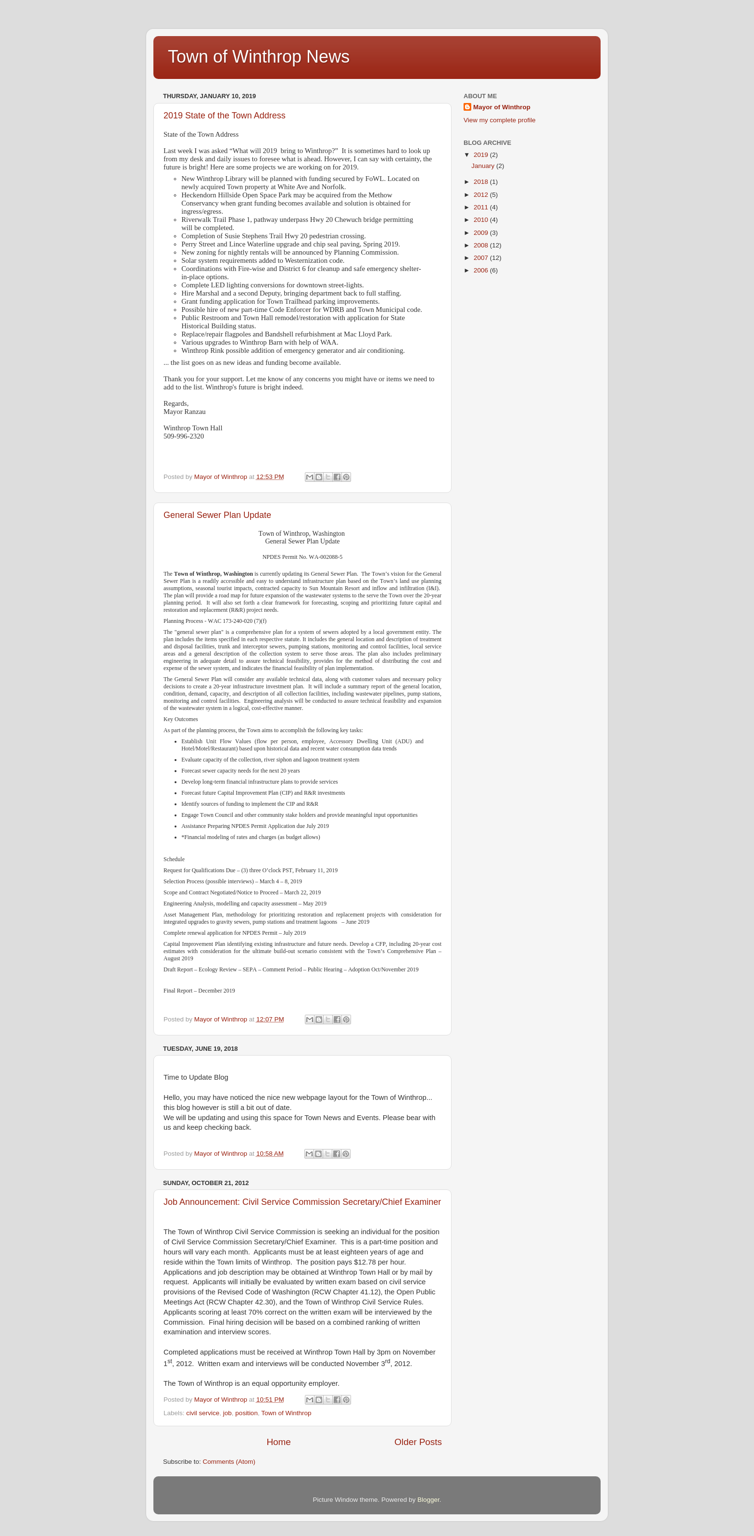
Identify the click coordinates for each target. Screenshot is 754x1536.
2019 (482, 154)
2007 (482, 257)
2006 (482, 270)
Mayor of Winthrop (501, 107)
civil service (202, 1413)
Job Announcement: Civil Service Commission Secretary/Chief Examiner (302, 1202)
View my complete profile (500, 120)
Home (278, 1442)
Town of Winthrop (286, 1413)
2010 (482, 219)
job (227, 1413)
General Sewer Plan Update (217, 515)
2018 (482, 181)
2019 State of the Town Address (224, 115)
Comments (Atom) (229, 1461)
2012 (482, 194)
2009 (482, 232)
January (483, 165)
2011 (482, 207)
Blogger (428, 1499)
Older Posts (418, 1442)
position (246, 1413)
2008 (482, 245)
